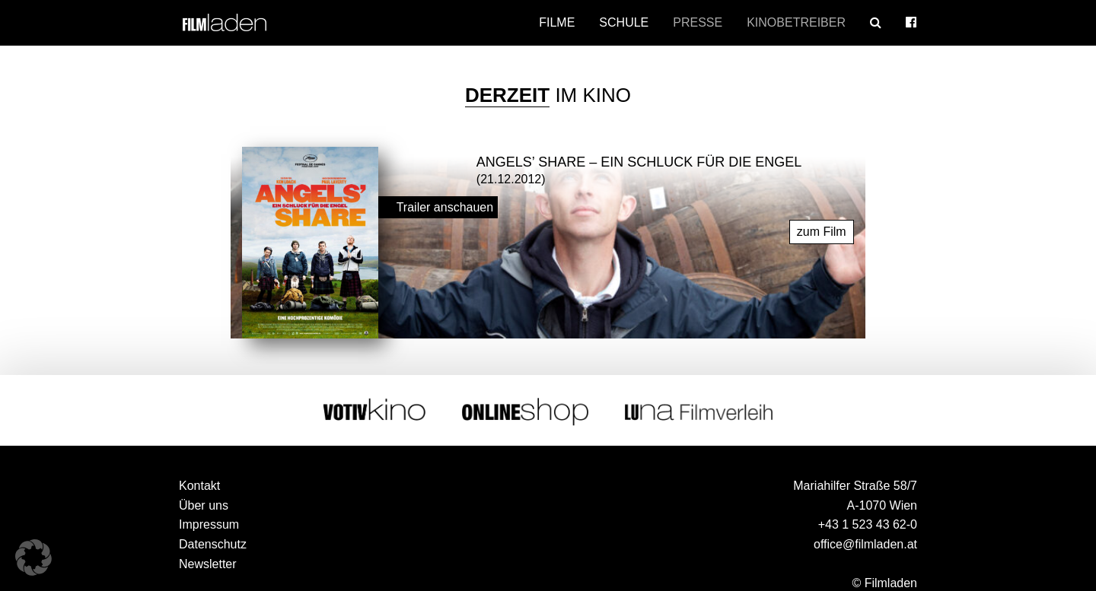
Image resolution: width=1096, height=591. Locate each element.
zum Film (821, 231)
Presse (697, 22)
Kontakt (199, 485)
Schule (623, 22)
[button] (33, 557)
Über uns (203, 505)
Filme (557, 22)
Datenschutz (213, 544)
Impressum (209, 524)
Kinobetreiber (796, 22)
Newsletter (208, 564)
